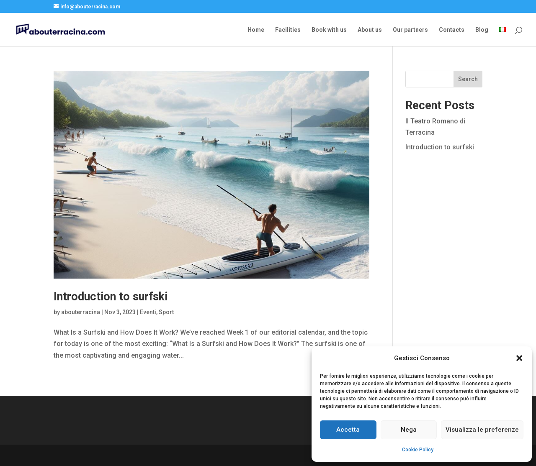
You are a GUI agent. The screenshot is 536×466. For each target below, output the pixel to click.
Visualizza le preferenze (482, 429)
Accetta (348, 429)
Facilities (288, 30)
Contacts (451, 30)
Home (255, 30)
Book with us (329, 30)
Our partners (410, 30)
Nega (409, 429)
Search (468, 79)
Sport (166, 312)
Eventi (148, 312)
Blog (481, 30)
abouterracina (80, 312)
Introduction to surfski (111, 296)
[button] (519, 358)
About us (370, 30)
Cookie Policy (417, 450)
